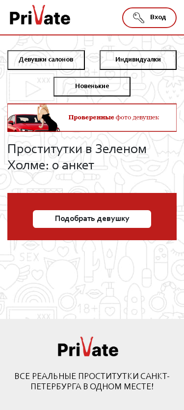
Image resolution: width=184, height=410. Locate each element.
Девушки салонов (46, 60)
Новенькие (92, 86)
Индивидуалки (138, 60)
